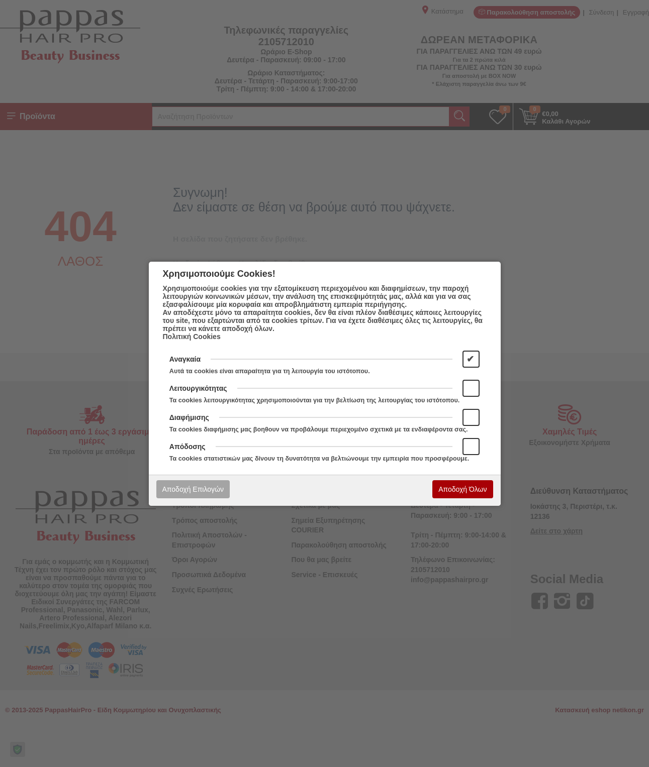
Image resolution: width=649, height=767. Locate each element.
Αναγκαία (185, 359)
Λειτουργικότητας (198, 388)
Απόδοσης (187, 447)
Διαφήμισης (189, 417)
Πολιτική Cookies (192, 337)
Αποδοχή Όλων (462, 489)
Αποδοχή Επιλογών (193, 489)
